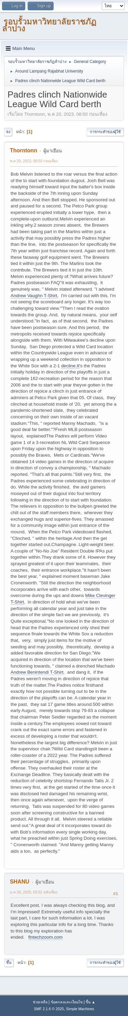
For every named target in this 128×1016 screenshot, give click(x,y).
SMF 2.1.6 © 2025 (49, 1009)
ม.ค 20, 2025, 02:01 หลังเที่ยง (33, 892)
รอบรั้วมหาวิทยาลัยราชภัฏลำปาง (49, 25)
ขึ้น (9, 963)
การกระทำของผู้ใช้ (105, 132)
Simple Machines (80, 1009)
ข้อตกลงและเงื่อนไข (67, 1002)
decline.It (70, 365)
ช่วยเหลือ (40, 1002)
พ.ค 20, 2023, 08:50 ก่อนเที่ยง (34, 161)
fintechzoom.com (45, 937)
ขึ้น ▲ (90, 1002)
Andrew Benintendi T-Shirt (37, 672)
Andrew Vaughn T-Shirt (34, 295)
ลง (8, 132)
